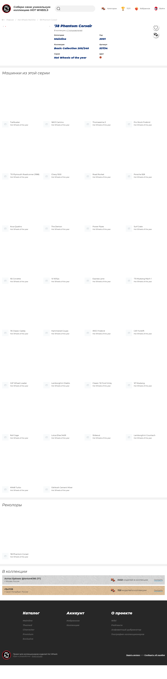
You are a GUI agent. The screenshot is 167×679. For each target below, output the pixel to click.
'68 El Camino (57, 124)
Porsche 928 (139, 177)
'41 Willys (55, 285)
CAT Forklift (139, 338)
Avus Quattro (16, 231)
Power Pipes (98, 231)
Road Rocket (98, 177)
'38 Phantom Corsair (19, 568)
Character (28, 643)
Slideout (96, 446)
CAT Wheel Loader (18, 392)
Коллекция (73, 639)
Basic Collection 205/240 (71, 48)
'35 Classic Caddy (17, 338)
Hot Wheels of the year (70, 57)
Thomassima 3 (99, 124)
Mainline (28, 634)
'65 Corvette (15, 285)
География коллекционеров (127, 648)
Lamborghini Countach (144, 446)
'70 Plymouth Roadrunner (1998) (24, 177)
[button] (3, 26)
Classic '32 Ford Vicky (102, 392)
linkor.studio (37, 670)
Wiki (113, 634)
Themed (27, 639)
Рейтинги (116, 639)
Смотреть (158, 593)
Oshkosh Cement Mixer (62, 500)
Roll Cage (14, 446)
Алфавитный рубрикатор (126, 643)
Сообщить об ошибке (154, 669)
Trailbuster (15, 124)
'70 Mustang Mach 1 (143, 285)
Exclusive (28, 652)
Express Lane (98, 285)
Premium (28, 648)
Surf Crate (138, 231)
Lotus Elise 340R (58, 446)
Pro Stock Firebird (142, 124)
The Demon (56, 231)
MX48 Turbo (15, 500)
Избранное (73, 634)
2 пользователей (74, 30)
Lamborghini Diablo (60, 392)
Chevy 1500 (56, 177)
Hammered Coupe (59, 338)
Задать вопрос (133, 669)
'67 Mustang (139, 392)
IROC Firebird (99, 338)
